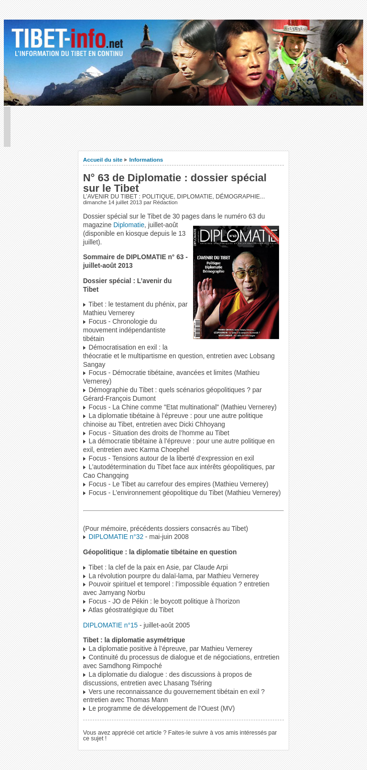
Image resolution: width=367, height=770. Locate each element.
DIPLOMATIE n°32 (116, 536)
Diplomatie (128, 225)
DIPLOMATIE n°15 (110, 625)
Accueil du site (103, 159)
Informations (146, 159)
